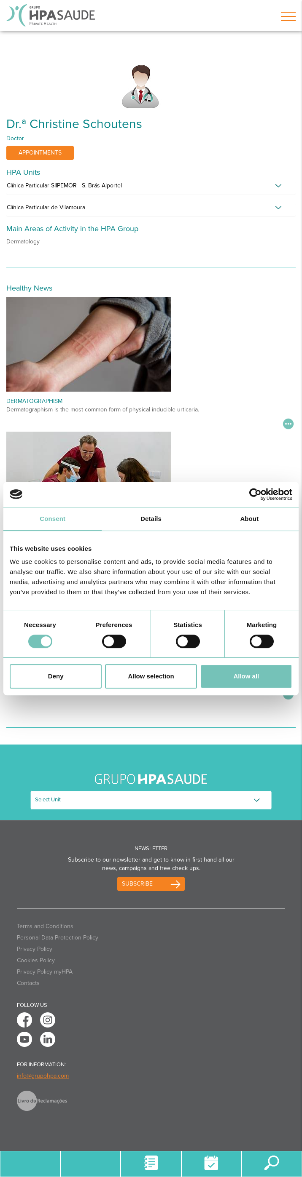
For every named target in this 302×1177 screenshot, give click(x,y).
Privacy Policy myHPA (45, 971)
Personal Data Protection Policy (57, 937)
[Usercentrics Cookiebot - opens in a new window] (255, 494)
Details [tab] (151, 518)
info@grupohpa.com (43, 1075)
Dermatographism (34, 401)
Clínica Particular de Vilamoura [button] (46, 207)
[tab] (151, 187)
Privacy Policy (34, 949)
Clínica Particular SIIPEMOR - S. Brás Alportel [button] (64, 185)
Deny (56, 676)
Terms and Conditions (45, 926)
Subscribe (137, 883)
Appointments (40, 152)
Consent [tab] (52, 518)
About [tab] (249, 518)
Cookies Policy (36, 960)
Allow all (246, 676)
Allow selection (151, 676)
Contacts (28, 983)
